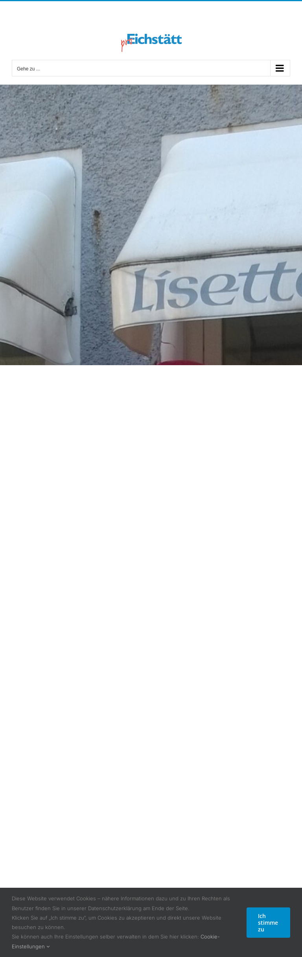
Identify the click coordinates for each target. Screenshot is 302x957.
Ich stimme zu (268, 922)
